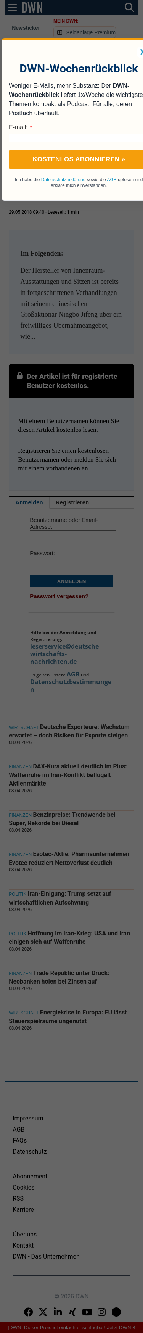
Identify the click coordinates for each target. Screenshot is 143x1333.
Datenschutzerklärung (63, 179)
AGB (111, 179)
